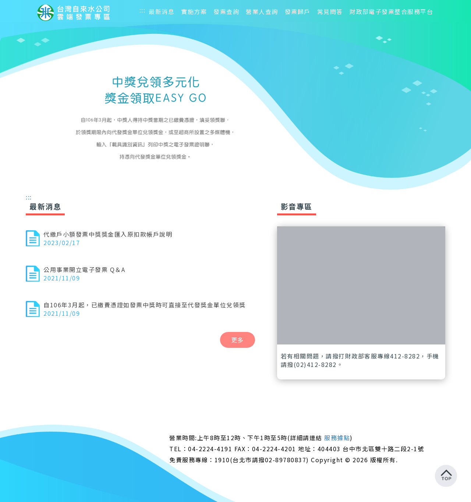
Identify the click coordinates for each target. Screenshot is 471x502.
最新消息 (161, 11)
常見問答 (330, 11)
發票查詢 (226, 11)
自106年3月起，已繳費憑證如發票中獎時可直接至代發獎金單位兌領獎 (144, 304)
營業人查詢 (262, 11)
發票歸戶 (298, 11)
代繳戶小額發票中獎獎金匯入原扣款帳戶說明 (107, 234)
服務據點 (337, 437)
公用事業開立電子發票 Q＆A (84, 269)
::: (142, 10)
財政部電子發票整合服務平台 (391, 11)
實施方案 (194, 11)
